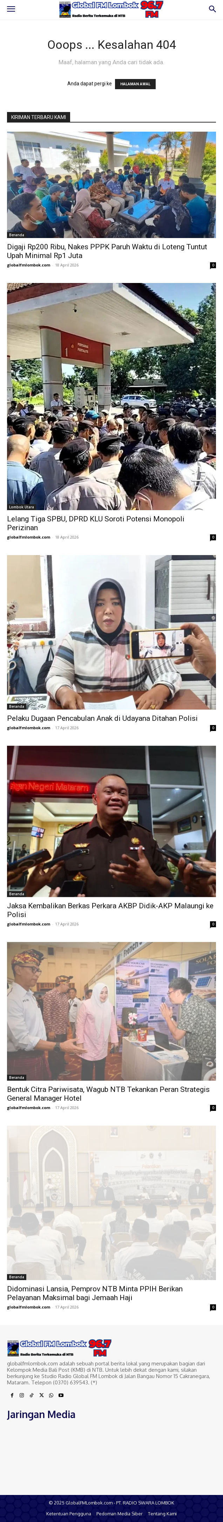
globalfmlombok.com (28, 265)
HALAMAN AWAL (135, 84)
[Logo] (111, 9)
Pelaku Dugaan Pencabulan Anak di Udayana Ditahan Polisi (102, 718)
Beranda (16, 234)
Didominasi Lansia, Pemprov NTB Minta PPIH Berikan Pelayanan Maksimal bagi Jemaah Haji (95, 1293)
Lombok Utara (21, 507)
